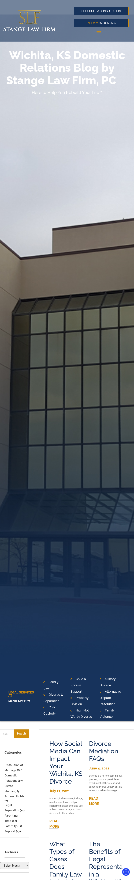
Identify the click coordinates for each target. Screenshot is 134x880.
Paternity (11, 826)
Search (21, 733)
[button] (98, 32)
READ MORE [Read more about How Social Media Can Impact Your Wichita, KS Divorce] (54, 823)
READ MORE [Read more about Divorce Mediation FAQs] (94, 801)
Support (10, 831)
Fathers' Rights (14, 796)
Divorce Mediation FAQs (103, 751)
